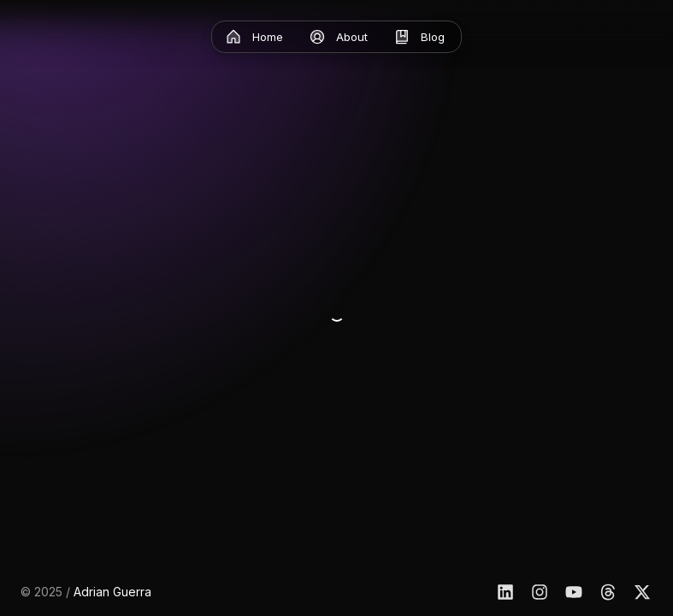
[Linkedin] (505, 592)
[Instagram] (539, 592)
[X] (642, 592)
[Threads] (608, 592)
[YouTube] (574, 592)
